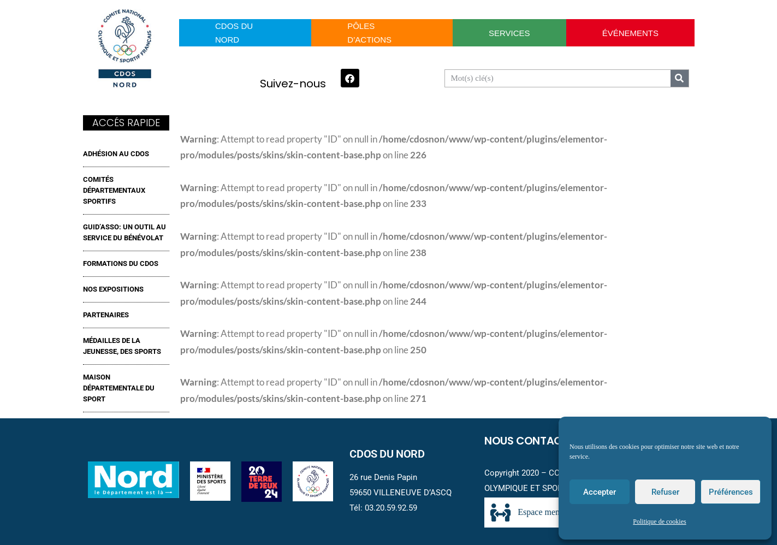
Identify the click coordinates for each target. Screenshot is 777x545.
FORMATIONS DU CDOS (120, 263)
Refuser (665, 492)
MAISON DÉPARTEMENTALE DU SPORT (119, 388)
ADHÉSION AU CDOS (116, 154)
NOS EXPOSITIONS (113, 289)
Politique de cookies (659, 522)
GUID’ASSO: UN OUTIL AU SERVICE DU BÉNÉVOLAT (124, 232)
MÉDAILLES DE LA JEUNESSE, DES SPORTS (122, 346)
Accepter (599, 492)
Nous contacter (532, 440)
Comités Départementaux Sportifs (114, 190)
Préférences (731, 492)
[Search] (680, 78)
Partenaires (106, 315)
